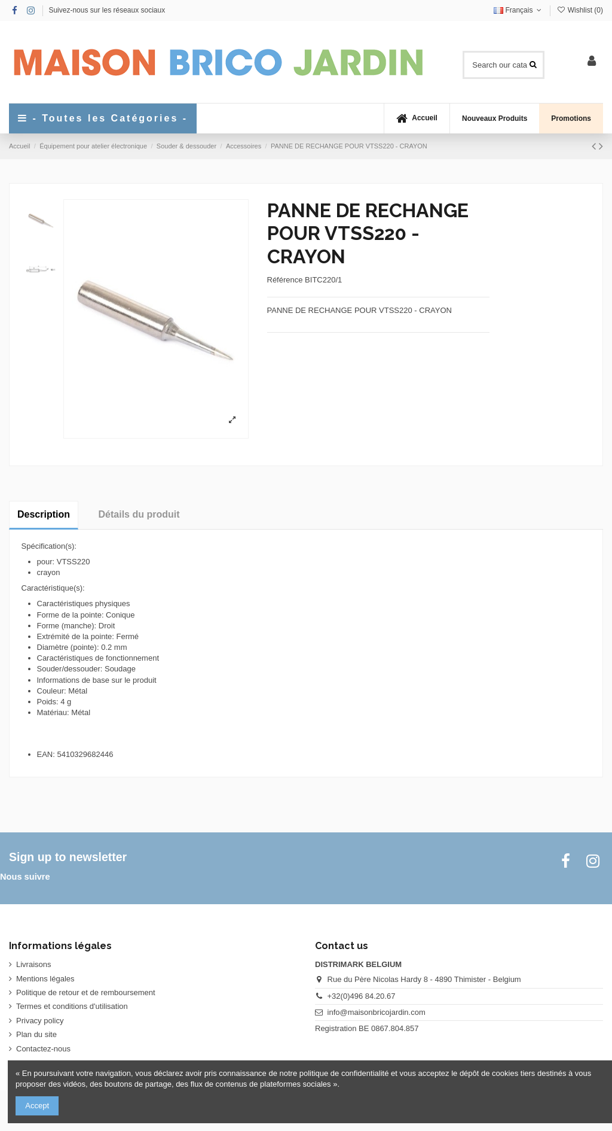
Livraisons (33, 964)
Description (43, 514)
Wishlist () (579, 10)
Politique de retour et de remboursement (85, 992)
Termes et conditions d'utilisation (72, 1006)
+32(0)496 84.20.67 (362, 996)
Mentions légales (45, 978)
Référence (285, 279)
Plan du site (36, 1034)
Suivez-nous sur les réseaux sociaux (106, 10)
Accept (37, 1105)
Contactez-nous (43, 1048)
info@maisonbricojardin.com (377, 1012)
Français (519, 10)
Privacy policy (39, 1020)
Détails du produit (139, 514)
